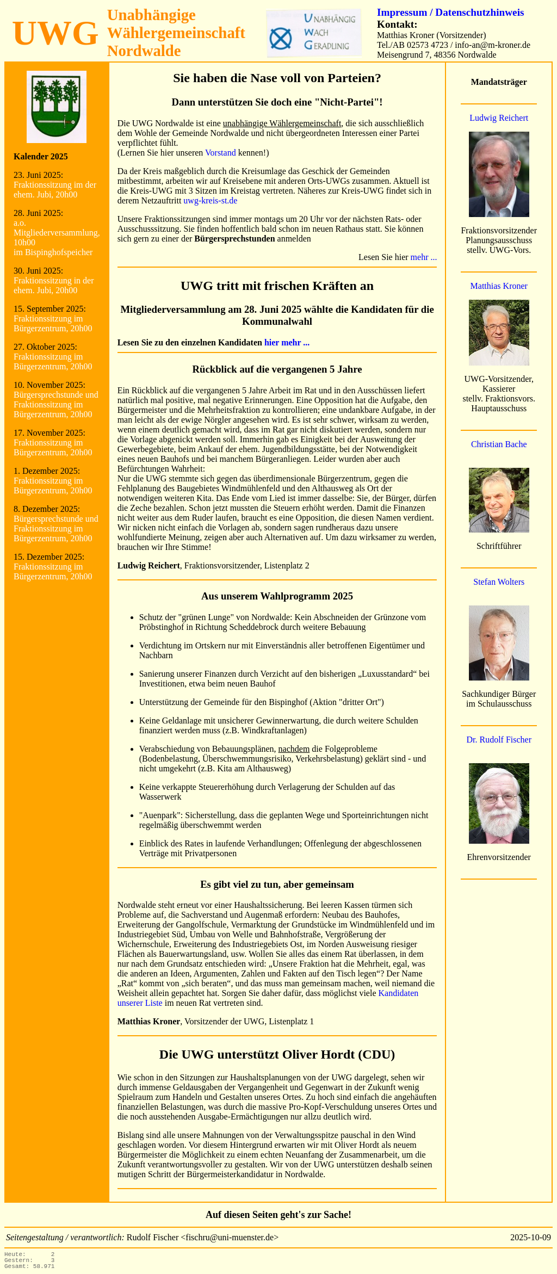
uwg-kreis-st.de (210, 200)
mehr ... (424, 257)
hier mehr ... (287, 342)
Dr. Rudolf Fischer (498, 739)
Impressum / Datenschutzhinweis (450, 12)
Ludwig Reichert (498, 117)
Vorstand (220, 152)
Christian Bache (499, 444)
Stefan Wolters (498, 581)
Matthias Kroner (499, 285)
